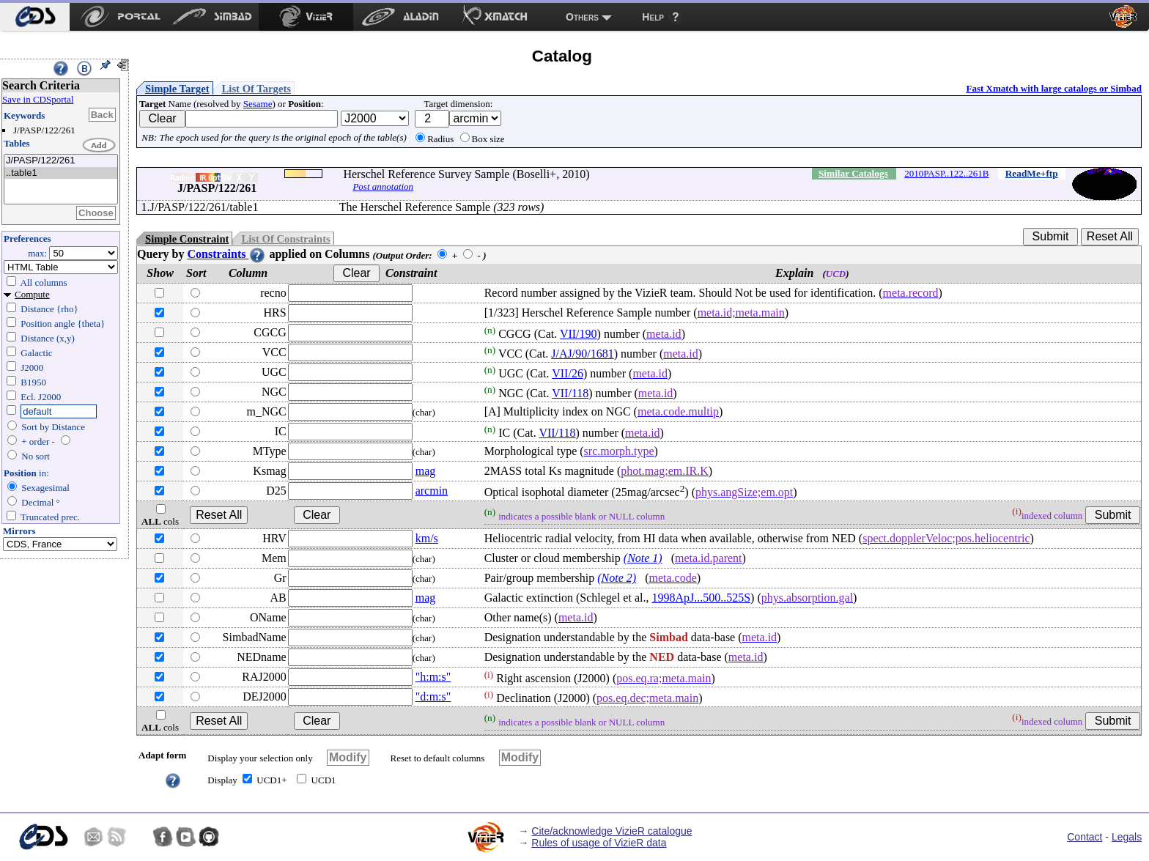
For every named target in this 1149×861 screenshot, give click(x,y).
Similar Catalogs (853, 173)
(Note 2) (616, 578)
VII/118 (570, 393)
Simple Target (177, 89)
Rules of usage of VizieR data (598, 843)
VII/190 (578, 334)
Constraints (226, 254)
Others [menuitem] (582, 17)
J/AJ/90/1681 (582, 353)
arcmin (431, 490)
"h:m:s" (433, 676)
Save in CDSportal (38, 99)
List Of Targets (256, 89)
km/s (426, 538)
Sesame (258, 103)
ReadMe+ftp (1031, 173)
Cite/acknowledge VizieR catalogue (611, 831)
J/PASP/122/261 (60, 161)
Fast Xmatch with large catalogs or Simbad (1054, 88)
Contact (1084, 837)
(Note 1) (643, 558)
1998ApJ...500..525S (700, 597)
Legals (1127, 837)
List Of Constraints (285, 239)
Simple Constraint (187, 239)
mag (425, 471)
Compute (32, 294)
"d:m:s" (433, 696)
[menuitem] (35, 17)
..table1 (60, 173)
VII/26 (567, 373)
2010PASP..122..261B (946, 173)
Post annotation (382, 186)
